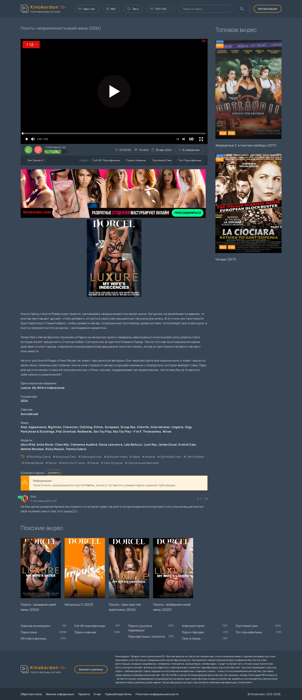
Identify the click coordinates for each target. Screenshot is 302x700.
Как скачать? (36, 160)
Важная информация (60, 694)
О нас (97, 694)
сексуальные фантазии (143, 463)
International (160, 427)
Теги (132, 9)
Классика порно (193, 626)
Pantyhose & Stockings (37, 431)
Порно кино (29, 632)
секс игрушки (113, 463)
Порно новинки (136, 160)
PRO (111, 9)
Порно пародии (193, 632)
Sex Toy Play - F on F (127, 431)
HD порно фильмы (34, 638)
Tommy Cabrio (76, 449)
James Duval (167, 444)
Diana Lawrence (110, 444)
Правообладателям (118, 694)
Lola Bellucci (133, 444)
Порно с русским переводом (140, 628)
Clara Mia (62, 444)
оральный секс (91, 456)
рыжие (94, 463)
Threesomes (152, 431)
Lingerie (177, 427)
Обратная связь (31, 694)
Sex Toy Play (102, 431)
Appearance (37, 427)
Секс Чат (86, 9)
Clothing (86, 427)
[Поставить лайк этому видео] (28, 150)
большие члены (117, 456)
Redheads (84, 431)
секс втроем (195, 456)
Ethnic (98, 427)
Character (70, 427)
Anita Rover (45, 444)
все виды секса (40, 456)
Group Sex (128, 427)
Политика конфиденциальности (157, 694)
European (112, 427)
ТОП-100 (158, 9)
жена (136, 456)
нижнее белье (34, 463)
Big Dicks (54, 427)
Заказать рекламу (91, 669)
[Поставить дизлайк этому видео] (38, 150)
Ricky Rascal (55, 449)
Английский (29, 414)
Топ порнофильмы (190, 160)
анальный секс (66, 456)
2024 (24, 401)
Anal (24, 427)
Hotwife (143, 427)
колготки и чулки (73, 463)
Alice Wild (28, 444)
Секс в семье (191, 638)
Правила (84, 694)
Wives (167, 431)
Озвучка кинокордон (35, 626)
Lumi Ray (150, 444)
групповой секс (170, 456)
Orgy (188, 427)
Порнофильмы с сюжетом (146, 636)
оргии (52, 463)
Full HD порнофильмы (106, 160)
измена (150, 456)
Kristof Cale (187, 444)
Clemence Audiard (83, 444)
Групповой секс (162, 160)
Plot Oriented (66, 431)
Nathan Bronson (32, 449)
